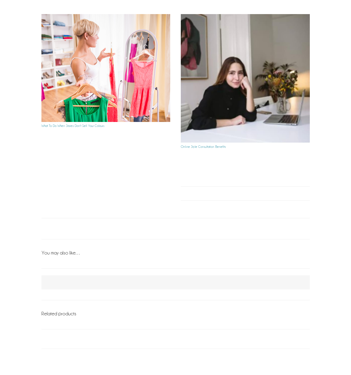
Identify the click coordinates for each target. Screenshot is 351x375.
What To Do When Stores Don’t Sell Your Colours (72, 125)
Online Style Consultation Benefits (203, 146)
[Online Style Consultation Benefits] (245, 78)
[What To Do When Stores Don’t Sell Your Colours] (105, 68)
